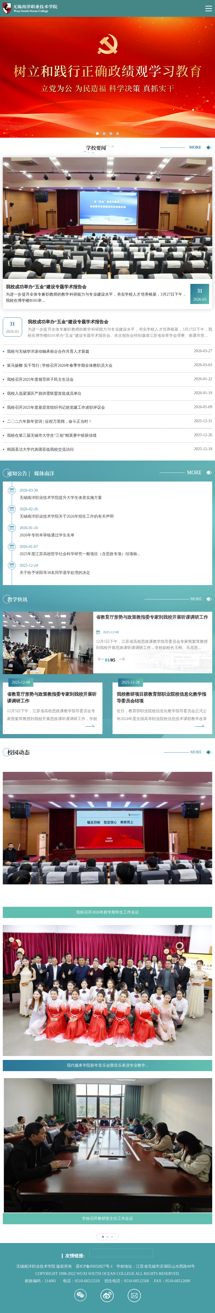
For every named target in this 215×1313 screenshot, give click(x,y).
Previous (101, 659)
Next (122, 659)
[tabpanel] (107, 77)
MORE (195, 147)
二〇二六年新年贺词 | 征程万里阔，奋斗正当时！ (49, 421)
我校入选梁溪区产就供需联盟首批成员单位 (44, 393)
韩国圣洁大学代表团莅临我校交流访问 (40, 449)
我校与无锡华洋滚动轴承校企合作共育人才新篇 (48, 351)
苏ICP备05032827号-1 (94, 1266)
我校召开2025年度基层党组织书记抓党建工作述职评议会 (56, 407)
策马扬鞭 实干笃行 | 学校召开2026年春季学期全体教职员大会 (60, 365)
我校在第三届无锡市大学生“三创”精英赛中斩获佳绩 (52, 435)
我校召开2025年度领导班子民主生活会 (40, 379)
